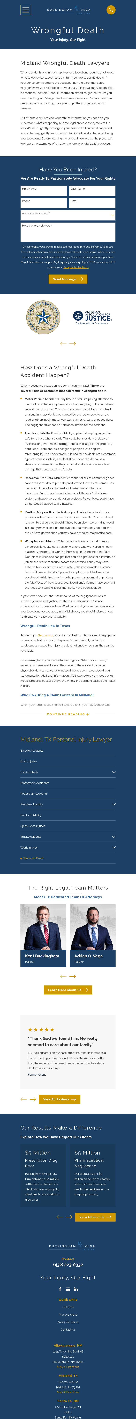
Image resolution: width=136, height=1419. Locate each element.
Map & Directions (68, 1371)
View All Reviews (59, 1103)
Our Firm (68, 1311)
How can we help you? (37, 225)
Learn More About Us (68, 994)
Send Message (68, 279)
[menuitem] (68, 751)
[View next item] (72, 344)
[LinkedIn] (76, 1293)
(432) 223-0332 (68, 1268)
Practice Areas (68, 1318)
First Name (29, 188)
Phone (26, 201)
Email (74, 201)
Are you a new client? (36, 213)
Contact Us (68, 1333)
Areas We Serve (68, 1326)
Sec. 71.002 (45, 635)
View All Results (95, 1221)
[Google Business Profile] (68, 1293)
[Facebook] (60, 1293)
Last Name (78, 188)
